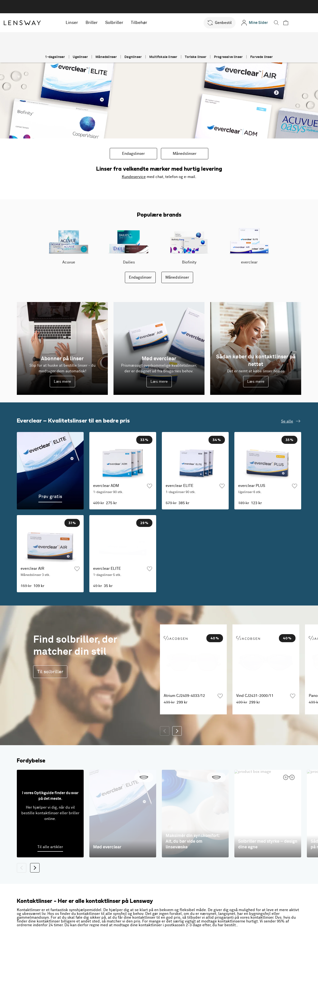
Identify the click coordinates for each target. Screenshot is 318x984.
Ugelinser (80, 57)
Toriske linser (195, 57)
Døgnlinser (133, 57)
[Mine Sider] (265, 22)
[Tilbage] (164, 756)
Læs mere (62, 381)
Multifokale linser (163, 57)
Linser (86, 23)
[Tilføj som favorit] (149, 486)
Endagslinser (133, 154)
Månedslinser (106, 57)
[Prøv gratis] (50, 470)
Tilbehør (153, 23)
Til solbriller (50, 696)
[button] (230, 22)
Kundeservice (134, 177)
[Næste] (177, 756)
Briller (106, 23)
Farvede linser (261, 57)
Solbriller (128, 23)
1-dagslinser (55, 57)
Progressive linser (228, 57)
